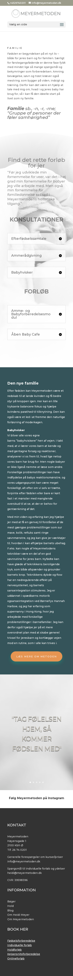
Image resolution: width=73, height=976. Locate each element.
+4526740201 (18, 3)
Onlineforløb (16, 958)
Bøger (11, 901)
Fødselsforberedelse (21, 940)
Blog (10, 910)
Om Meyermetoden (20, 919)
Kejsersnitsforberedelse (23, 954)
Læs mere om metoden (36, 656)
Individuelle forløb (19, 945)
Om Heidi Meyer (18, 914)
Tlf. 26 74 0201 (17, 850)
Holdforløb (14, 949)
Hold (10, 906)
